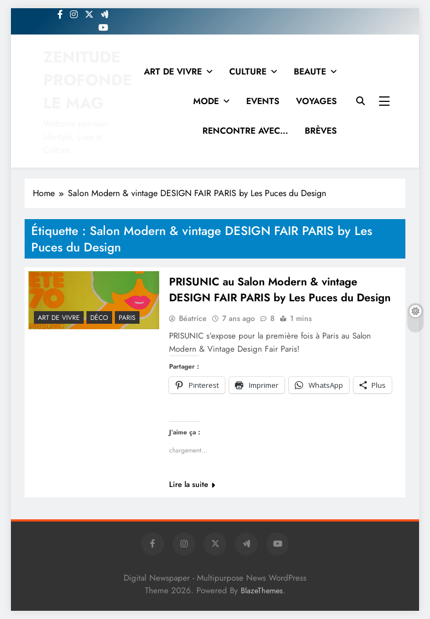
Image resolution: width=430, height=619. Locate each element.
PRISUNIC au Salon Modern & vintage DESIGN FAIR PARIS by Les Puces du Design (280, 290)
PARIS (127, 318)
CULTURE (247, 71)
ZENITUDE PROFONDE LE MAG (87, 79)
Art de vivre (59, 318)
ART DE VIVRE (173, 71)
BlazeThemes (262, 590)
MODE (206, 101)
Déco (99, 318)
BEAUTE (310, 71)
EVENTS (263, 101)
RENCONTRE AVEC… (245, 130)
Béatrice (193, 318)
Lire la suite (192, 484)
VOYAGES (316, 101)
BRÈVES (321, 130)
